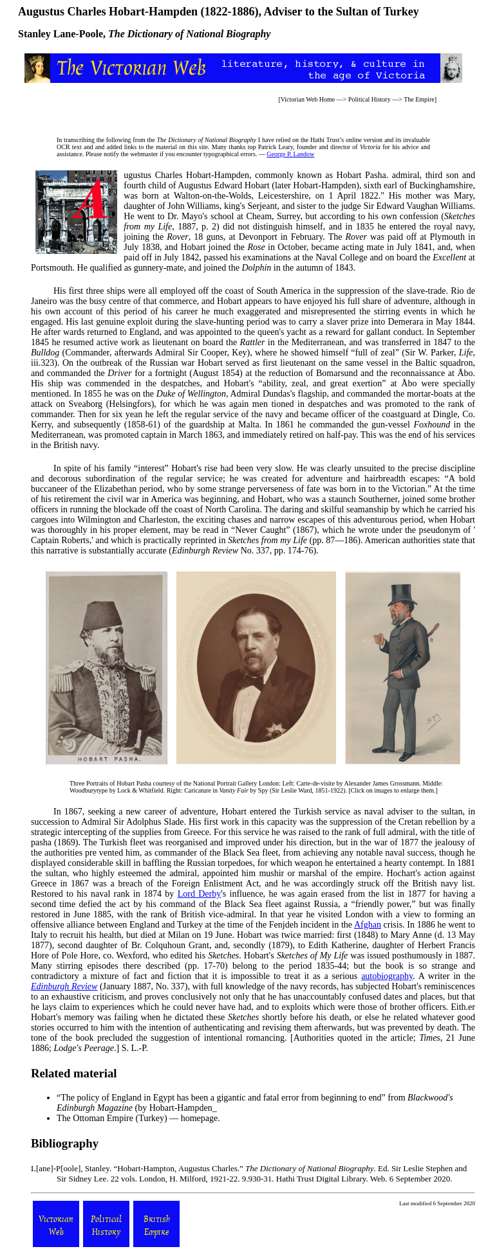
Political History (369, 99)
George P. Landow (290, 153)
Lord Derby (199, 894)
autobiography (387, 976)
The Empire (419, 99)
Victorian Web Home (308, 99)
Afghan (367, 925)
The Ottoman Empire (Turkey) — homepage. (138, 1118)
